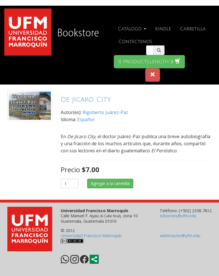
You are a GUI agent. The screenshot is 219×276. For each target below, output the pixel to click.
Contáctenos (135, 41)
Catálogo (132, 28)
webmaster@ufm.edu (180, 235)
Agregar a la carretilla (110, 183)
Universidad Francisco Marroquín (91, 235)
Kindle (163, 28)
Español (85, 119)
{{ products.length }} (149, 61)
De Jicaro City (86, 99)
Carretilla (193, 28)
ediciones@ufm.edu (178, 215)
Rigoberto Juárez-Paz (105, 112)
